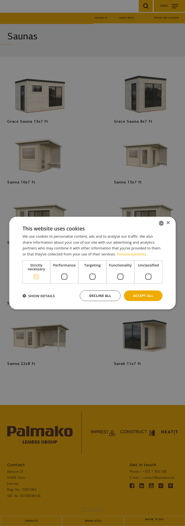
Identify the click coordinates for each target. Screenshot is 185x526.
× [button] (168, 222)
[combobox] (161, 223)
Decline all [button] (100, 295)
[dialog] (92, 263)
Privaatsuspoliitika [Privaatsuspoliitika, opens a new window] (132, 254)
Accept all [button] (143, 295)
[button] (38, 295)
